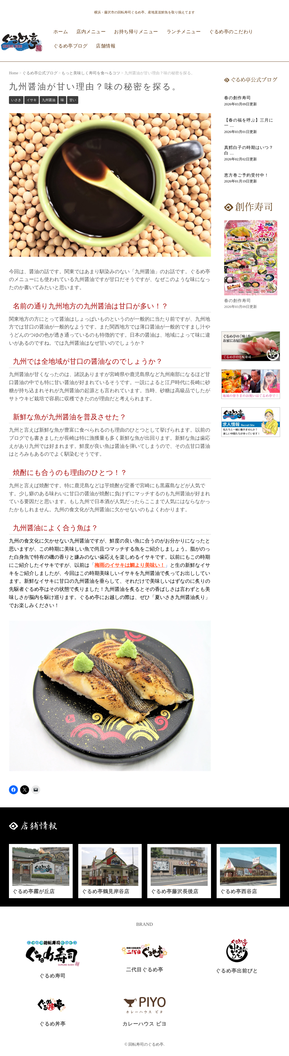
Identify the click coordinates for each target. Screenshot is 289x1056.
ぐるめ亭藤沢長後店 (174, 891)
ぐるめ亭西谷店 (238, 891)
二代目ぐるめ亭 (144, 969)
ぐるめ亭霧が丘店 (33, 891)
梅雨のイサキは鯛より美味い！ (129, 565)
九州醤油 (48, 100)
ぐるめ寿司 (52, 976)
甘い (72, 100)
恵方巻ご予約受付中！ (246, 175)
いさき (16, 100)
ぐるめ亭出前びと (236, 971)
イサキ (32, 100)
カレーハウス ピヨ (144, 1024)
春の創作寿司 (237, 98)
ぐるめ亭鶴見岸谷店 (105, 891)
